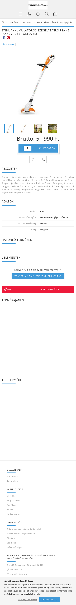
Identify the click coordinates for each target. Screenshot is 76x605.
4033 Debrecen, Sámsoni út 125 (26, 565)
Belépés (11, 495)
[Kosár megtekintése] (55, 14)
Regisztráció (13, 500)
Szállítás (11, 542)
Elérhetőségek (15, 547)
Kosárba (49, 148)
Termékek (12, 481)
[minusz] (21, 148)
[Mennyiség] (27, 148)
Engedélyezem (50, 599)
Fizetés (11, 538)
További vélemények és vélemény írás (38, 276)
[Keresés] (46, 14)
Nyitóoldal (12, 476)
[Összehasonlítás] (43, 159)
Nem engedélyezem (27, 599)
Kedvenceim (13, 514)
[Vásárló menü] (38, 14)
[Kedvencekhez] (32, 159)
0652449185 (16, 569)
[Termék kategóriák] (20, 14)
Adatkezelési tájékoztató (21, 533)
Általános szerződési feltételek (24, 529)
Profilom (11, 505)
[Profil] (29, 14)
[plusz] (34, 148)
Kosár (10, 509)
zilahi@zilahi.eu (18, 574)
